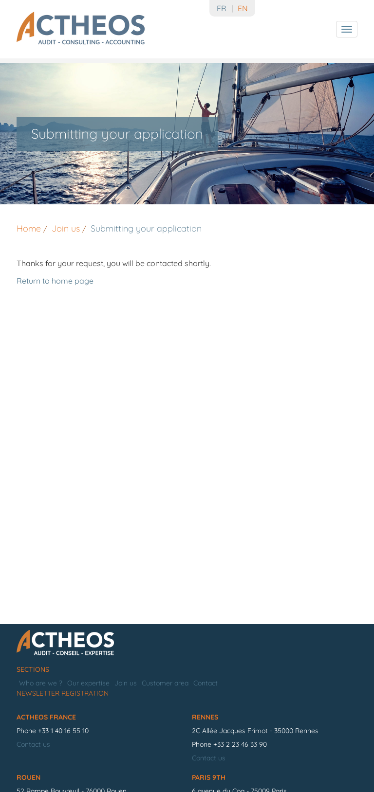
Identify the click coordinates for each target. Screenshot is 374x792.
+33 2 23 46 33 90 (240, 744)
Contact (205, 683)
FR (221, 8)
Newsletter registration (63, 693)
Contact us (33, 744)
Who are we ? (40, 683)
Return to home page (55, 281)
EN (243, 8)
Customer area (165, 683)
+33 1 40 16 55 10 (63, 730)
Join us (125, 683)
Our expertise (88, 683)
